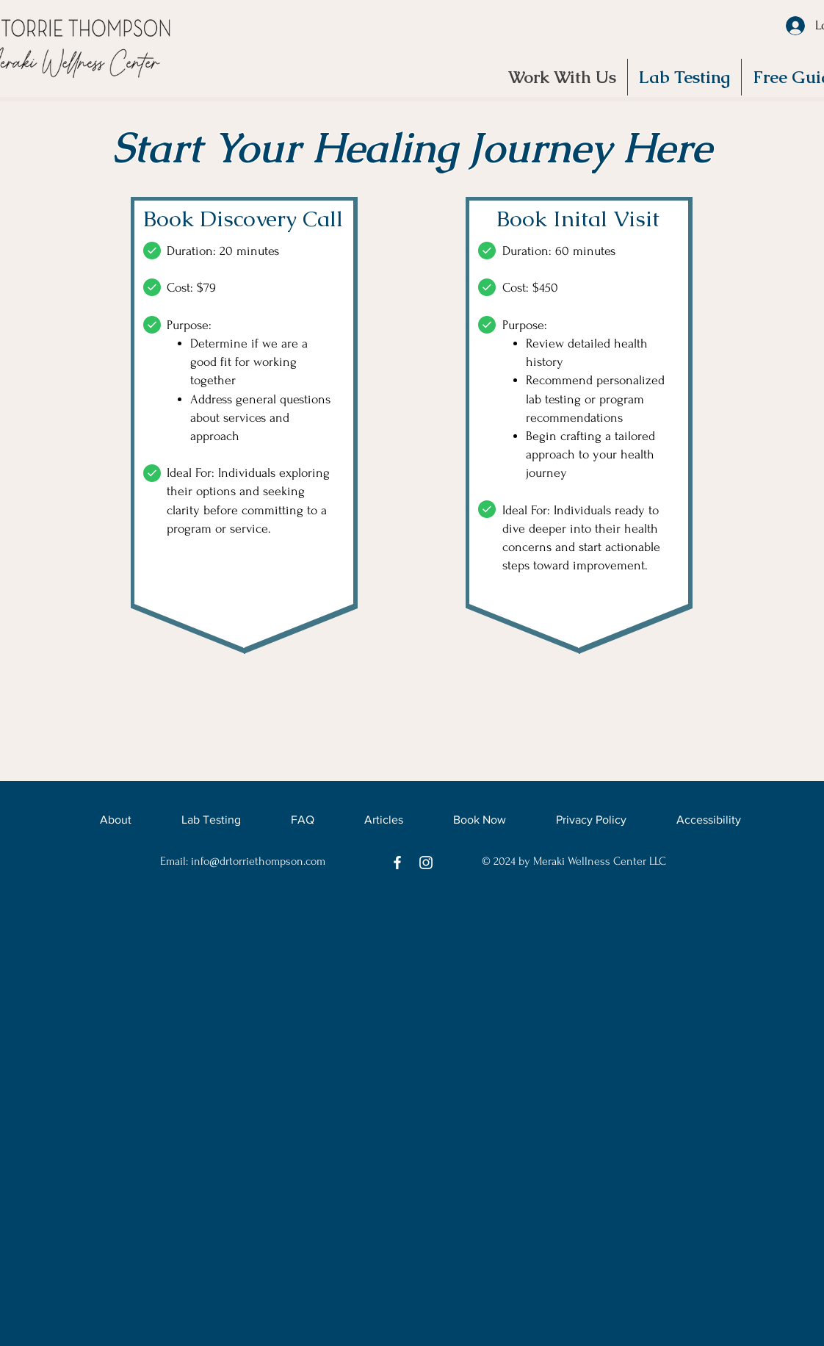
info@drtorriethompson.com (258, 861)
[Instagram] (426, 862)
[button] (684, 77)
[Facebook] (397, 862)
